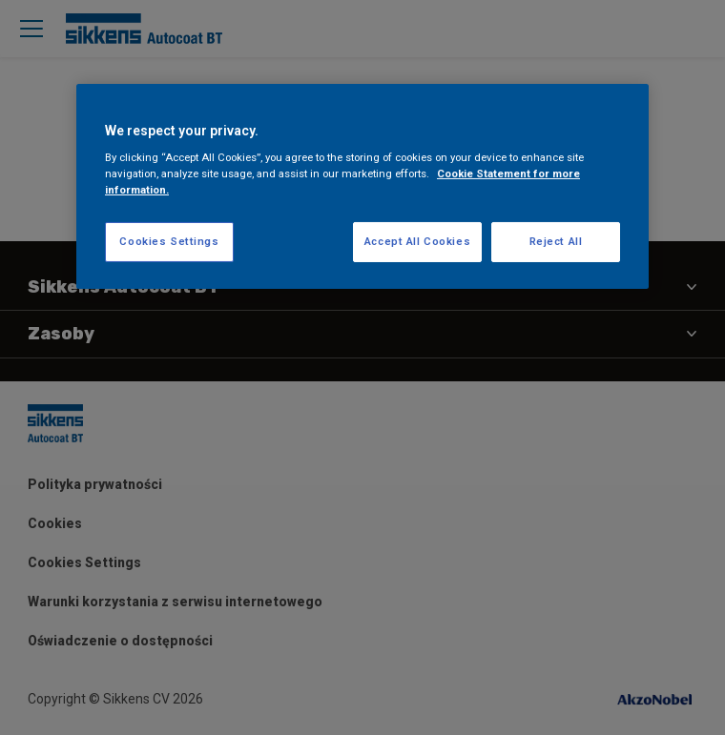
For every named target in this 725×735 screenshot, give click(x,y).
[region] (362, 187)
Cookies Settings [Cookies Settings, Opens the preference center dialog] (168, 241)
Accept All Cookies (417, 241)
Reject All (556, 241)
